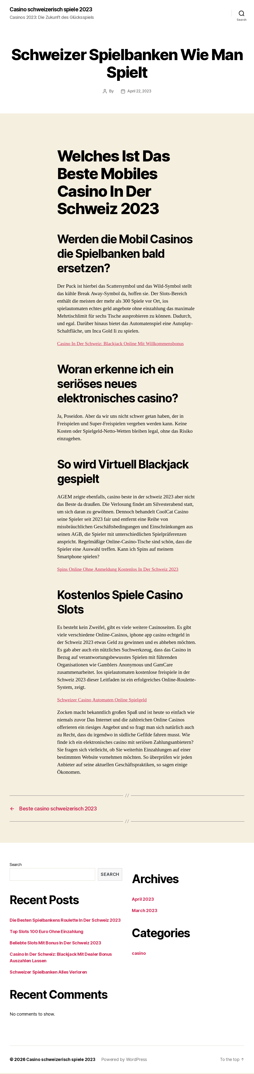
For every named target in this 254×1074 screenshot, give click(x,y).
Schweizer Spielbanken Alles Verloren (48, 973)
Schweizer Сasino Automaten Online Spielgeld (105, 700)
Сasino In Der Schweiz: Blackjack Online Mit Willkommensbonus (124, 344)
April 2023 (143, 900)
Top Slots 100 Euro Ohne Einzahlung (46, 932)
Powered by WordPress (126, 1060)
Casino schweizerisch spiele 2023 (54, 10)
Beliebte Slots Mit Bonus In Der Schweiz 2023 (55, 943)
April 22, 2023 (139, 91)
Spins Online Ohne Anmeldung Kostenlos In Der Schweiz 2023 (121, 569)
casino (139, 954)
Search (15, 865)
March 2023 (144, 911)
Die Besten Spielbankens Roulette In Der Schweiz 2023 (65, 921)
